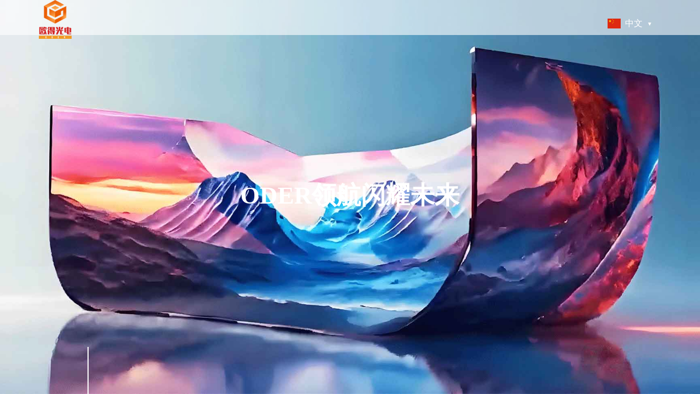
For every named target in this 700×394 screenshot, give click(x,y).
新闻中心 (478, 23)
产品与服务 (301, 23)
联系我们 (520, 23)
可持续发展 (392, 23)
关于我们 (256, 23)
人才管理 (437, 23)
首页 (222, 23)
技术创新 (346, 23)
